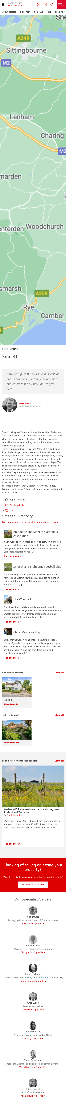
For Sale (38, 12)
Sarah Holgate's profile (33, 1038)
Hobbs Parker (15, 3)
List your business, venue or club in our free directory (30, 522)
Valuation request (45, 4)
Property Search (52, 4)
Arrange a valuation (33, 884)
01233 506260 (38, 4)
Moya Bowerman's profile (33, 1067)
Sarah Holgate (14, 815)
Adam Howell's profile (33, 1096)
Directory (25, 12)
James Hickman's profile (33, 981)
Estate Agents (15, 6)
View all (59, 672)
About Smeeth (9, 12)
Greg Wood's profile (33, 1009)
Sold (49, 12)
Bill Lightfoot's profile (33, 952)
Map (10, 510)
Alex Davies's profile (33, 923)
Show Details (11, 704)
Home (5, 349)
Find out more (12, 556)
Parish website (15, 505)
